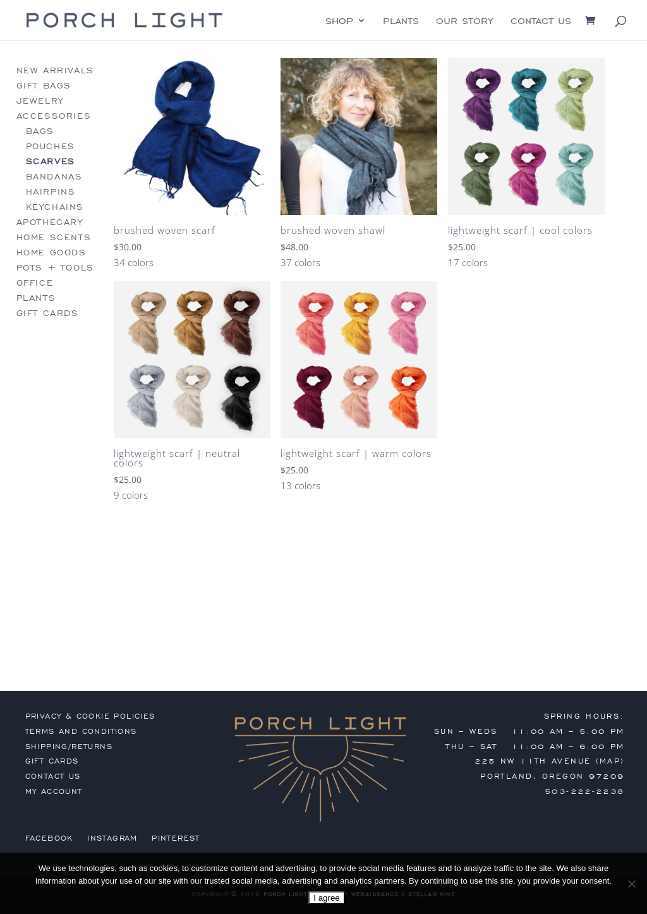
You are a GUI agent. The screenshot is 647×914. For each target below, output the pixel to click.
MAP (610, 761)
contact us (541, 21)
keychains (55, 207)
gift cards (47, 313)
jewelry (40, 100)
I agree (326, 898)
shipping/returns (68, 746)
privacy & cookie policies (90, 716)
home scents (54, 237)
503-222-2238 (585, 791)
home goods (51, 252)
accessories (54, 116)
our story (464, 21)
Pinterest (176, 838)
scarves (50, 161)
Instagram (112, 838)
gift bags (43, 85)
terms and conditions (81, 731)
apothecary (49, 222)
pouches (50, 146)
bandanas (54, 176)
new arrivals (55, 70)
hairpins (51, 191)
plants (401, 21)
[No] (631, 883)
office (35, 282)
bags (40, 131)
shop (339, 21)
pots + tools (55, 267)
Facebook (49, 838)
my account (54, 791)
